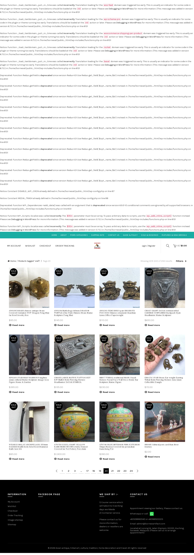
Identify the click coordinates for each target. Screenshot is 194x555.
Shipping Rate (97, 235)
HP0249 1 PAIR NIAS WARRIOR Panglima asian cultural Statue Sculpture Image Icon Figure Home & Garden (28, 381)
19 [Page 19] (100, 473)
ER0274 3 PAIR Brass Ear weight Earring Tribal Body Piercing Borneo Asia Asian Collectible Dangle (164, 381)
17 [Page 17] (87, 473)
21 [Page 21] (112, 473)
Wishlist (30, 245)
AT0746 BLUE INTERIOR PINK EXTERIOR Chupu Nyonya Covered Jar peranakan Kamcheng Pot (119, 448)
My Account (14, 245)
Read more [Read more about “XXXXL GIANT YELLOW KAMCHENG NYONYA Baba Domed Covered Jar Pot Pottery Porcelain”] (63, 461)
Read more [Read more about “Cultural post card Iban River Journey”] (155, 458)
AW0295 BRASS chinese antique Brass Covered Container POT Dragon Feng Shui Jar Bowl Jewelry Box (28, 313)
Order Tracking (64, 245)
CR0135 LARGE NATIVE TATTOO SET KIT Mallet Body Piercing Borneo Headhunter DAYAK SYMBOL (73, 381)
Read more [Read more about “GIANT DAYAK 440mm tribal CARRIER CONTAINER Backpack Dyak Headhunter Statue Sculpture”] (155, 325)
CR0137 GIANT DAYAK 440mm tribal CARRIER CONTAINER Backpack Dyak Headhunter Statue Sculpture (163, 313)
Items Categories (79, 235)
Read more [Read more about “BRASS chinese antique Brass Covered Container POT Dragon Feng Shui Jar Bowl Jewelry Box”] (17, 325)
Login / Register (148, 246)
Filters (179, 261)
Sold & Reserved (149, 235)
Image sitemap (15, 522)
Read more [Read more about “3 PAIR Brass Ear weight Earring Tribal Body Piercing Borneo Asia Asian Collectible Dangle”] (155, 393)
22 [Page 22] (118, 473)
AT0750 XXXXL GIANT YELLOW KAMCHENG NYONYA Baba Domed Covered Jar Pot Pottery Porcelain (70, 448)
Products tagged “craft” (29, 261)
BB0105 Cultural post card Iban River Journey (162, 447)
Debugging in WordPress (121, 8)
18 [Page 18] (93, 473)
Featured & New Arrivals (174, 235)
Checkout (45, 245)
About (64, 235)
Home (54, 235)
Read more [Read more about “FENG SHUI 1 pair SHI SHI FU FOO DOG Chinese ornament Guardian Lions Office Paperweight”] (109, 325)
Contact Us (114, 235)
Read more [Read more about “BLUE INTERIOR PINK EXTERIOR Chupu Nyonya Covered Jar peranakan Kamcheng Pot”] (109, 461)
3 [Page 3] (75, 473)
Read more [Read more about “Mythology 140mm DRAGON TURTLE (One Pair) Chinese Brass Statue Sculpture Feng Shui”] (63, 325)
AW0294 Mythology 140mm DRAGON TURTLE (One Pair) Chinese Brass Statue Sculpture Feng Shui (72, 313)
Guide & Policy (130, 235)
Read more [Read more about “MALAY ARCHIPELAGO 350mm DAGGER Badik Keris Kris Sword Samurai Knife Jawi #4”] (17, 461)
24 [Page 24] (131, 473)
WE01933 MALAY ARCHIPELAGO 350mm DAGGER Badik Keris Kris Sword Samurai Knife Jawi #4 (27, 448)
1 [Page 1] (62, 473)
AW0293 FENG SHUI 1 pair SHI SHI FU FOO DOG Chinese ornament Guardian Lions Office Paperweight (119, 313)
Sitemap (12, 526)
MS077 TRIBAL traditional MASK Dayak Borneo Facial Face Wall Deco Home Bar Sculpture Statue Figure (118, 381)
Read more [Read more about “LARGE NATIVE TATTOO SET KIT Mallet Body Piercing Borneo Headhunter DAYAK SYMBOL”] (63, 393)
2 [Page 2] (68, 473)
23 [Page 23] (125, 473)
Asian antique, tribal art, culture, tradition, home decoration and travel (91, 550)
